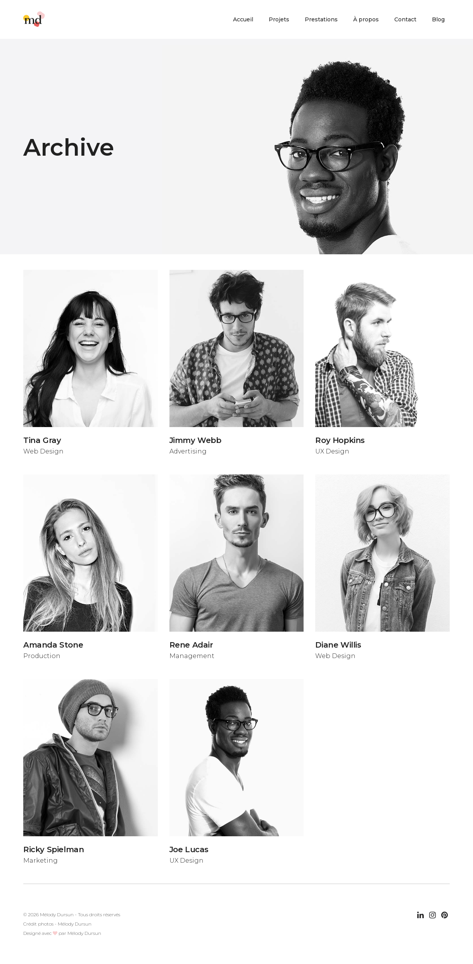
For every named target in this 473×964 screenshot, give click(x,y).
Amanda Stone (53, 645)
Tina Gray (42, 440)
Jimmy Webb (195, 440)
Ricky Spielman (53, 849)
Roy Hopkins (340, 440)
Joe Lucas (189, 849)
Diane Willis (338, 645)
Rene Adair (191, 645)
